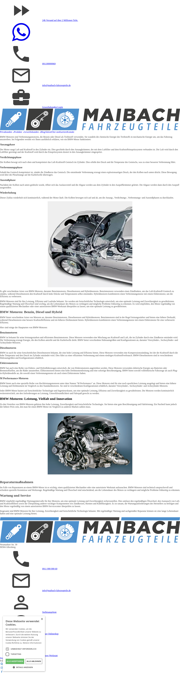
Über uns (55, 132)
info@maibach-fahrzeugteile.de (56, 85)
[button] (24, 667)
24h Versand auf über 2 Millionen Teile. (60, 20)
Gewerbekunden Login (52, 107)
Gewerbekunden (31, 132)
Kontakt (70, 132)
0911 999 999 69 (49, 569)
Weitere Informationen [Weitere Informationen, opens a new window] (32, 643)
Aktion (48, 132)
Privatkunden (6, 132)
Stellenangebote (49, 612)
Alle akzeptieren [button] (15, 661)
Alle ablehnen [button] (34, 661)
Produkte (18, 132)
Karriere (63, 132)
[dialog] (24, 643)
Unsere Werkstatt (50, 655)
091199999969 (49, 63)
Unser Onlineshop (50, 634)
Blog (43, 132)
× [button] (42, 619)
